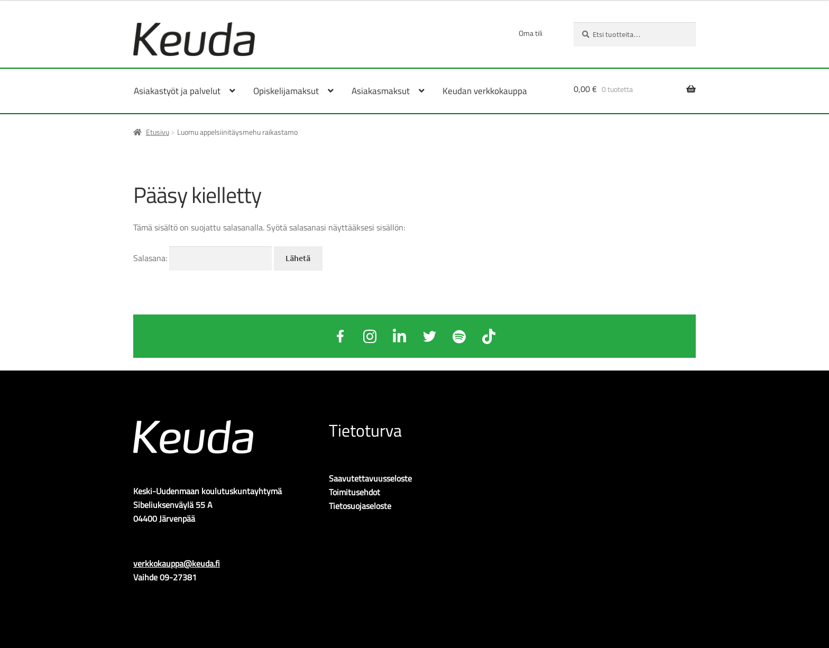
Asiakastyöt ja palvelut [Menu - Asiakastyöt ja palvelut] (177, 91)
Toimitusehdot (354, 492)
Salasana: (202, 258)
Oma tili (530, 33)
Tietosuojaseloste (360, 505)
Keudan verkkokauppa (485, 91)
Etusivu (157, 131)
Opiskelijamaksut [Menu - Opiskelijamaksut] (286, 91)
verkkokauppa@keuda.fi (176, 563)
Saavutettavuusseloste (370, 478)
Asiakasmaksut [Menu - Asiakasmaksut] (381, 91)
